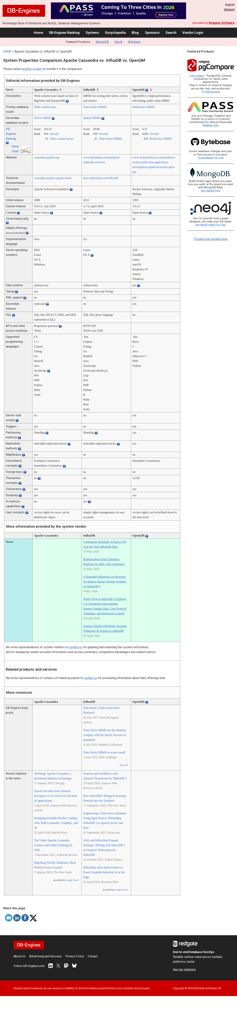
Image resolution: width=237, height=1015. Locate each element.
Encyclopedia (115, 33)
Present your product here (211, 239)
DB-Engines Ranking (64, 33)
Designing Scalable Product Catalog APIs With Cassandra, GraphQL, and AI (56, 822)
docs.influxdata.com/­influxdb (100, 178)
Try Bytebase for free (211, 157)
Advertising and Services (45, 956)
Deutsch (229, 9)
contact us (75, 647)
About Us (19, 956)
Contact (93, 956)
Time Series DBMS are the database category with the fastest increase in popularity (104, 735)
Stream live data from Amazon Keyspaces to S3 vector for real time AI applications (55, 795)
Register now (211, 125)
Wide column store (45, 107)
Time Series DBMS (95, 107)
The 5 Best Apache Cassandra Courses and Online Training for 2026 (53, 845)
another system (32, 69)
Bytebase (134, 42)
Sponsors (152, 33)
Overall (54, 133)
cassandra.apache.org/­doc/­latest (52, 178)
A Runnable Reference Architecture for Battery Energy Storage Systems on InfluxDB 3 (104, 581)
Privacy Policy (74, 956)
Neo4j (118, 42)
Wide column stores (61, 138)
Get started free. (211, 190)
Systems (92, 33)
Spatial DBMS (92, 117)
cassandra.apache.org (46, 157)
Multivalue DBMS (143, 107)
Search (170, 33)
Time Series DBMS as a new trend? (104, 752)
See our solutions (184, 969)
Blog (135, 33)
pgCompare (197, 75)
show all (124, 765)
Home (38, 33)
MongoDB (102, 42)
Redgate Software (222, 23)
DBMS (7, 51)
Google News (72, 880)
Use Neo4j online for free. (210, 224)
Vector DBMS (42, 117)
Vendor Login (192, 33)
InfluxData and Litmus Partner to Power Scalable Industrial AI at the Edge (104, 872)
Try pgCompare (210, 91)
